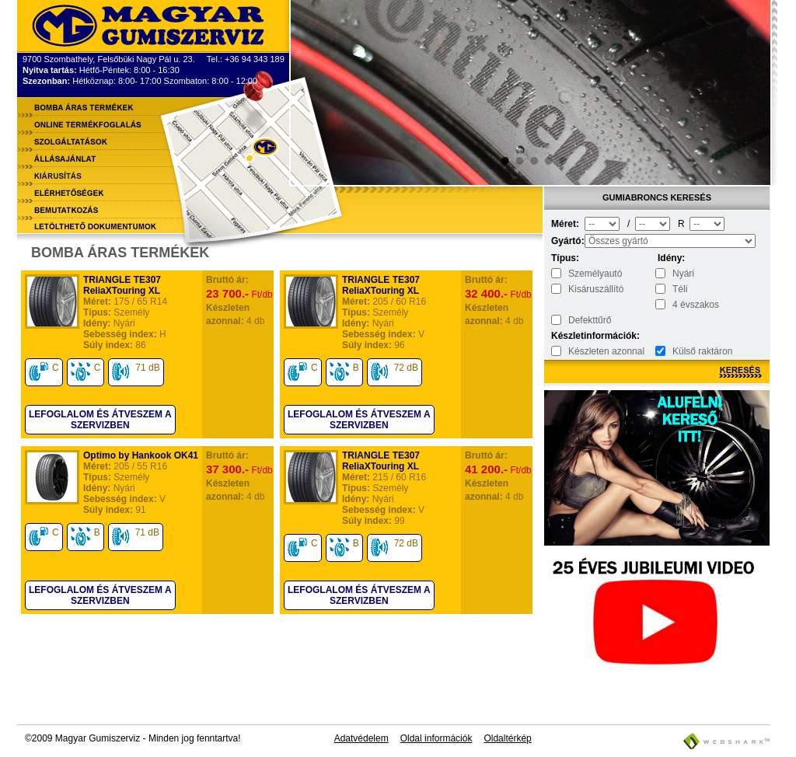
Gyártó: (566, 240)
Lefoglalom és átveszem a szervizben (100, 420)
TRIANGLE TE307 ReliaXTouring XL (122, 285)
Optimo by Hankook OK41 (140, 455)
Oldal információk (436, 738)
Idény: (671, 258)
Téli (679, 289)
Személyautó (595, 273)
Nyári (683, 273)
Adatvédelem (361, 738)
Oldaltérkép (507, 738)
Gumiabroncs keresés (656, 197)
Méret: (565, 223)
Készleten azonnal (606, 351)
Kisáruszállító (595, 289)
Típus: (565, 258)
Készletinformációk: (566, 335)
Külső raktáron (702, 351)
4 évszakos (695, 304)
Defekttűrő (589, 320)
